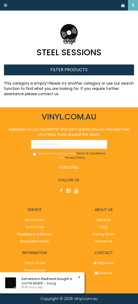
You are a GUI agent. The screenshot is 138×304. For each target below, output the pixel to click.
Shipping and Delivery (34, 234)
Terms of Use (34, 263)
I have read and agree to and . (69, 155)
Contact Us (103, 241)
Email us (103, 273)
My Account (34, 220)
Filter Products (69, 70)
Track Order (34, 227)
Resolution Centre (34, 241)
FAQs (104, 227)
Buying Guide (103, 234)
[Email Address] (69, 144)
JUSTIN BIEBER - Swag (38, 283)
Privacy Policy (75, 157)
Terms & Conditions (90, 153)
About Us (103, 220)
